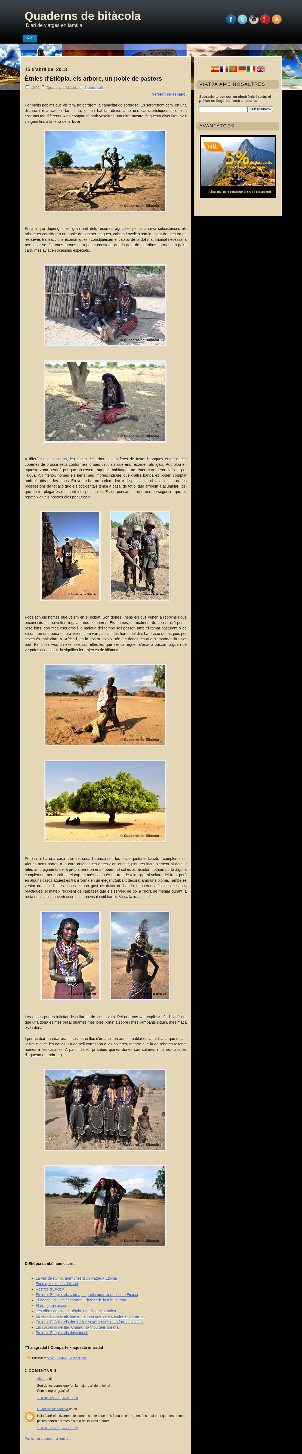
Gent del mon (78, 1357)
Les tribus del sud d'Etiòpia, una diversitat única (76, 1311)
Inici (30, 38)
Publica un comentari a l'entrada (48, 1439)
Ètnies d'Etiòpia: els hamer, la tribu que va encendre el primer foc (90, 1316)
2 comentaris (94, 88)
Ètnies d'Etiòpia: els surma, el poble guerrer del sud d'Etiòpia (87, 1294)
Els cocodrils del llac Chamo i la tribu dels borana (77, 1327)
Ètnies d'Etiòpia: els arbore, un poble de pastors (93, 78)
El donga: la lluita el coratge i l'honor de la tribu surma (81, 1300)
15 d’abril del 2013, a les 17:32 (57, 1428)
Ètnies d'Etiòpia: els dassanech (62, 1333)
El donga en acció (51, 1305)
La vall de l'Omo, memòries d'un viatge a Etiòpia (76, 1278)
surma (61, 459)
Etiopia (62, 1357)
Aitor (41, 1379)
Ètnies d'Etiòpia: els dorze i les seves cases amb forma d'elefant (90, 1322)
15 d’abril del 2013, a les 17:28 (57, 1398)
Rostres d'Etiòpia (50, 1289)
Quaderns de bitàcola (82, 16)
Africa (51, 1357)
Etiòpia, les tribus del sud (57, 1284)
